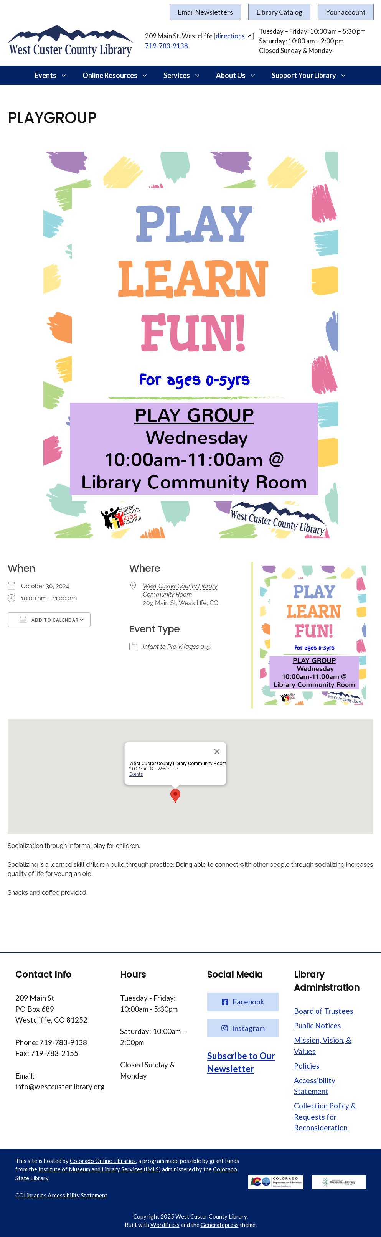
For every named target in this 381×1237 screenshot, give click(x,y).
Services (185, 75)
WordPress (165, 1224)
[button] (65, 75)
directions (230, 36)
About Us (240, 75)
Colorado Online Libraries (103, 1160)
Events (55, 75)
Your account (346, 12)
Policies (307, 1065)
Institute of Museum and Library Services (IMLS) (99, 1169)
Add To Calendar (49, 619)
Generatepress (220, 1224)
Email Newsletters (205, 12)
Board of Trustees (323, 1010)
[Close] (217, 751)
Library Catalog (279, 12)
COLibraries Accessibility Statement (61, 1195)
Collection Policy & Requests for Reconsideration (325, 1116)
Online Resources (119, 75)
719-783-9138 (166, 46)
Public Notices (317, 1025)
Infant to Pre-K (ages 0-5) (177, 646)
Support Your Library (313, 75)
